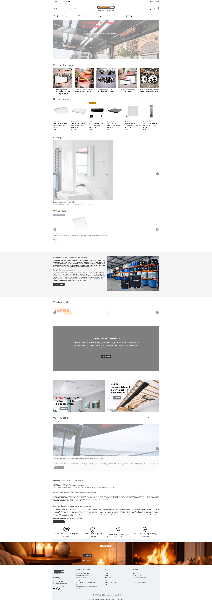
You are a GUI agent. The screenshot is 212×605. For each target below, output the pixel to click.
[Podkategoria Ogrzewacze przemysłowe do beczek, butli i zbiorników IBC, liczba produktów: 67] (149, 81)
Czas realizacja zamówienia (140, 577)
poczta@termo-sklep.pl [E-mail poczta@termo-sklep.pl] (73, 8)
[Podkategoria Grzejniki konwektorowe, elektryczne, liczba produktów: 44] (127, 81)
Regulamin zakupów (110, 580)
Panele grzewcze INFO (82, 575)
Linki (106, 584)
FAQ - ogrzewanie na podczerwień (85, 582)
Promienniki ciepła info (76, 518)
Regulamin (89, 558)
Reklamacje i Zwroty (138, 580)
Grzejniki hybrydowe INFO (83, 577)
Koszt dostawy (137, 573)
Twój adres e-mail (87, 553)
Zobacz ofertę (106, 356)
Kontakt (107, 575)
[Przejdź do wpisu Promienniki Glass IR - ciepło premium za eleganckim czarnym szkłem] (106, 440)
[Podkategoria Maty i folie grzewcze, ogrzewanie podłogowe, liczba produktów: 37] (106, 81)
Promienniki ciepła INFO (82, 573)
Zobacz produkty (58, 284)
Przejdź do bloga (153, 417)
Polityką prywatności (86, 560)
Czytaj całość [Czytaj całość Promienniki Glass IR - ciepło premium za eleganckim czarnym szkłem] (59, 467)
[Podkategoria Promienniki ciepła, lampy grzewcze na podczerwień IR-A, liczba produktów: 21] (84, 82)
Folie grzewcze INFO (81, 580)
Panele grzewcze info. (76, 500)
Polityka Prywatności (110, 582)
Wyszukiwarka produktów (139, 582)
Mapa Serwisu (108, 577)
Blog (77, 584)
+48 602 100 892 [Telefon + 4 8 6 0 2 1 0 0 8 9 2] (59, 8)
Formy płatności (137, 575)
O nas (106, 573)
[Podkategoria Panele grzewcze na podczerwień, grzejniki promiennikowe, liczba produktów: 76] (62, 82)
